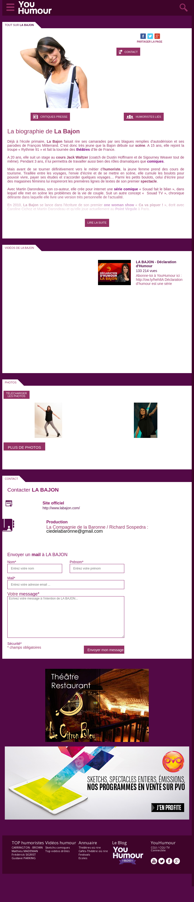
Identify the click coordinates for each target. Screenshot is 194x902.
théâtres (83, 149)
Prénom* (76, 562)
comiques (155, 161)
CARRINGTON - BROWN (27, 847)
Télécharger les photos (16, 395)
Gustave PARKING (24, 858)
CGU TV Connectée (160, 849)
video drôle (36, 7)
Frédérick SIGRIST (24, 854)
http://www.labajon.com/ (61, 508)
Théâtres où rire (90, 847)
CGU (154, 847)
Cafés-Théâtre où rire (93, 851)
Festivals (84, 854)
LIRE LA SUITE (97, 222)
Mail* (11, 578)
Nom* (11, 562)
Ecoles (83, 858)
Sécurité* (14, 643)
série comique (125, 189)
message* (29, 594)
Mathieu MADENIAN (25, 851)
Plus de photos (24, 447)
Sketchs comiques (57, 847)
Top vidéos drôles (57, 851)
